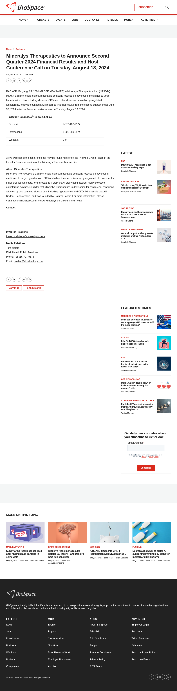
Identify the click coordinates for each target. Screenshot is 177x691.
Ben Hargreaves (128, 392)
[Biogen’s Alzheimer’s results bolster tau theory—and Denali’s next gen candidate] (67, 532)
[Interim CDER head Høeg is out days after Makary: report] (164, 167)
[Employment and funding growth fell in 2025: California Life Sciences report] (164, 214)
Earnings (14, 288)
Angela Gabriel (127, 221)
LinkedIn (65, 200)
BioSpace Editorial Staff (131, 191)
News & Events (88, 157)
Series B (95, 547)
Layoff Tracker (130, 181)
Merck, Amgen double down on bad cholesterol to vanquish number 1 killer (136, 385)
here (65, 157)
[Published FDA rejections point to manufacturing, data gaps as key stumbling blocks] (164, 406)
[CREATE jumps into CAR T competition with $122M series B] (109, 532)
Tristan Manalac (127, 413)
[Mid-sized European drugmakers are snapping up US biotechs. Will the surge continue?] (164, 322)
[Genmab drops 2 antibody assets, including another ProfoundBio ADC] (164, 235)
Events (60, 20)
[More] (28, 20)
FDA (123, 161)
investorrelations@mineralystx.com (25, 236)
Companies (92, 20)
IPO (123, 358)
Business (20, 49)
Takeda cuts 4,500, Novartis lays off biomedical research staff (136, 186)
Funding (137, 547)
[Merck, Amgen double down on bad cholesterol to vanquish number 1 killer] (164, 385)
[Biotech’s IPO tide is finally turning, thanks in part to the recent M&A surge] (164, 364)
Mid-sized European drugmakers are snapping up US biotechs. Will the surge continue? (137, 322)
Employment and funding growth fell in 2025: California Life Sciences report (137, 215)
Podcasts (42, 20)
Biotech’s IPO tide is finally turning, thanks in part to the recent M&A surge (134, 364)
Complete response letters (137, 400)
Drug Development (132, 229)
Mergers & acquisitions (134, 316)
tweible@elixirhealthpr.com (28, 261)
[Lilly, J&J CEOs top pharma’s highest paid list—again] (164, 343)
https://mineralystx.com (24, 200)
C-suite (125, 337)
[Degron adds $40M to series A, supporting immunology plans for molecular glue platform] (151, 532)
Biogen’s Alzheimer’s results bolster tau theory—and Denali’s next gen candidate (66, 554)
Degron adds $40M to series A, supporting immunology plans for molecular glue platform (151, 554)
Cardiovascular (130, 379)
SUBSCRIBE (146, 7)
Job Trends (127, 208)
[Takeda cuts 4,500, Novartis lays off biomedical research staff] (164, 187)
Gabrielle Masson (128, 171)
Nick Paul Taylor (127, 329)
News (22, 20)
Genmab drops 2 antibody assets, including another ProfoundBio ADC (137, 236)
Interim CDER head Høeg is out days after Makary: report (136, 166)
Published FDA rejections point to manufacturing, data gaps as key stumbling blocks (137, 407)
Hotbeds (112, 20)
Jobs (75, 20)
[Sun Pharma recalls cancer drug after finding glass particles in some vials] (25, 532)
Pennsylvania (33, 288)
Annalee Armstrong (129, 347)
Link (65, 139)
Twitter (79, 200)
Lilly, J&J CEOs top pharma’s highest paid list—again (135, 342)
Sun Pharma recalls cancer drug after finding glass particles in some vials (24, 554)
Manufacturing (15, 547)
